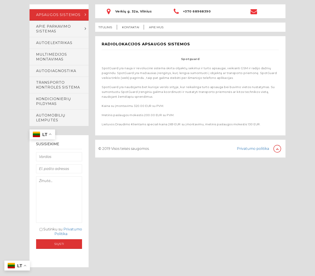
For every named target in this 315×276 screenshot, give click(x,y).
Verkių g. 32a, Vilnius (133, 11)
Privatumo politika (253, 149)
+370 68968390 (197, 11)
